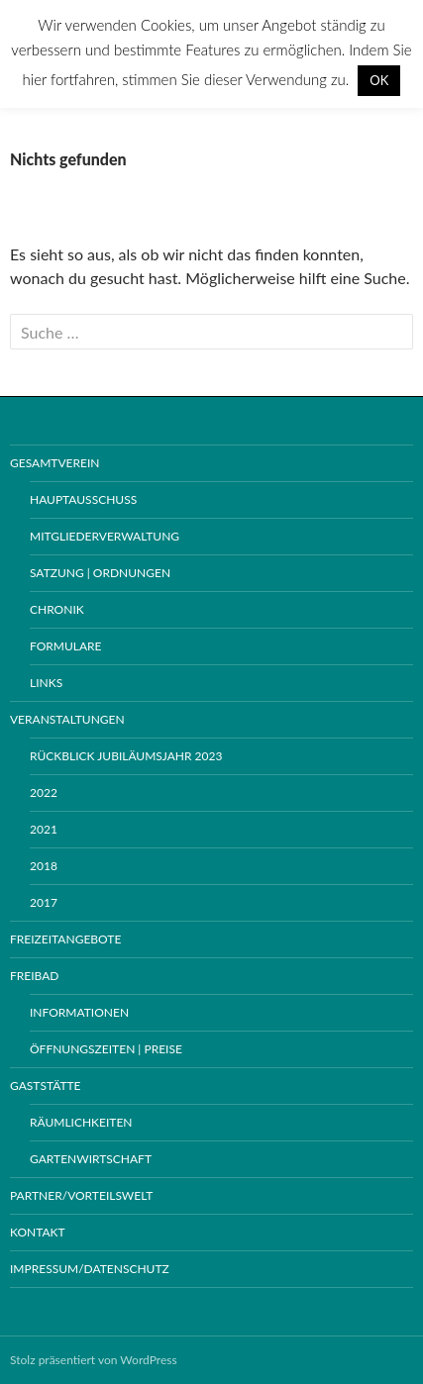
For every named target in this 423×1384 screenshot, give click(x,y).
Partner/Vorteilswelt (81, 1195)
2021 (43, 829)
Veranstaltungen (67, 719)
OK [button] (379, 80)
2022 (43, 792)
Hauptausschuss (83, 499)
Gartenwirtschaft (91, 1158)
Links (46, 682)
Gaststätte (45, 1085)
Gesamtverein (54, 462)
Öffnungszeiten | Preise (106, 1048)
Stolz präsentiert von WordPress (93, 1359)
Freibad (34, 975)
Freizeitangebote (65, 939)
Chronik (57, 609)
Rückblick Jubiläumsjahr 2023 (126, 755)
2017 (43, 902)
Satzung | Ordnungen (100, 572)
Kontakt (37, 1232)
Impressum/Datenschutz (89, 1268)
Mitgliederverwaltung (104, 536)
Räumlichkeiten (81, 1122)
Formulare (66, 646)
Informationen (79, 1012)
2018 (43, 865)
